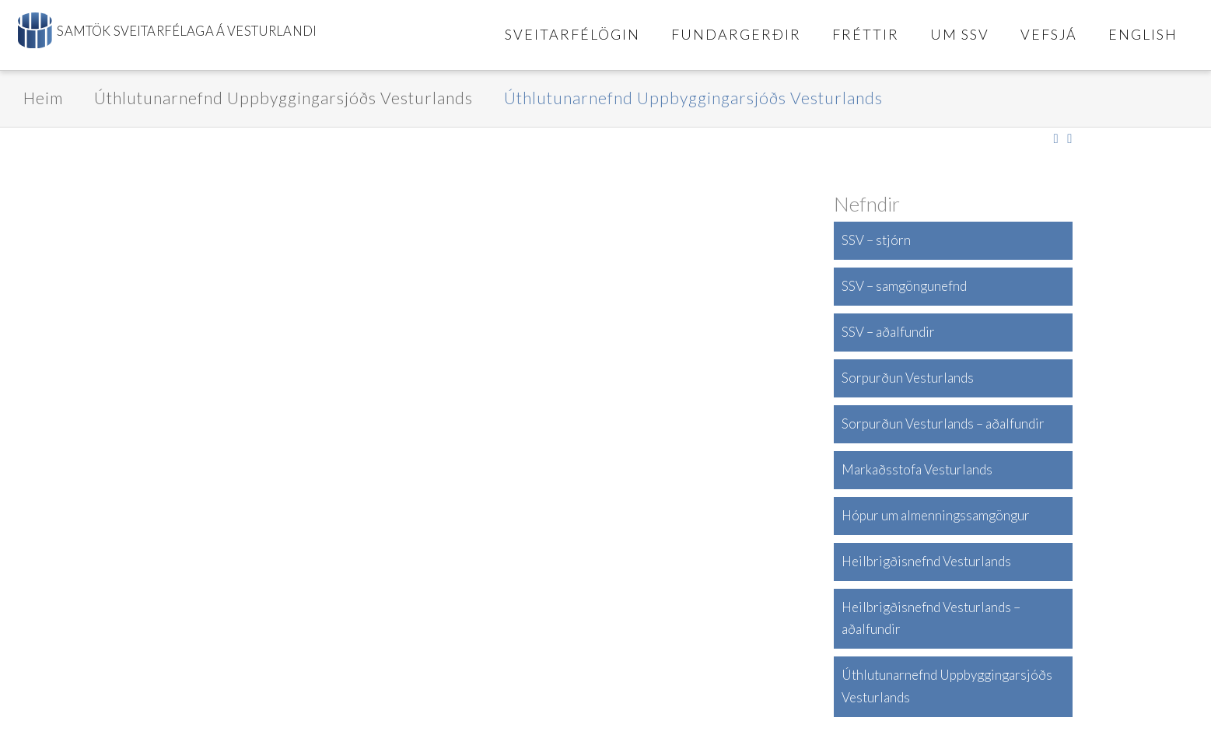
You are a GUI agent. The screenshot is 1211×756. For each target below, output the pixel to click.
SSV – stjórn (876, 240)
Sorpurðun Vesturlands (908, 377)
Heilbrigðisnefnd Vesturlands (926, 561)
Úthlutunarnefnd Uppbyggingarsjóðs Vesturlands (283, 97)
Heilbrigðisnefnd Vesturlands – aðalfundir (931, 618)
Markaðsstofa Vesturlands (917, 469)
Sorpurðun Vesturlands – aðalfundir (943, 423)
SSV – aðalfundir (888, 332)
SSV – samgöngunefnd (904, 286)
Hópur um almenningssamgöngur (936, 515)
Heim (43, 97)
